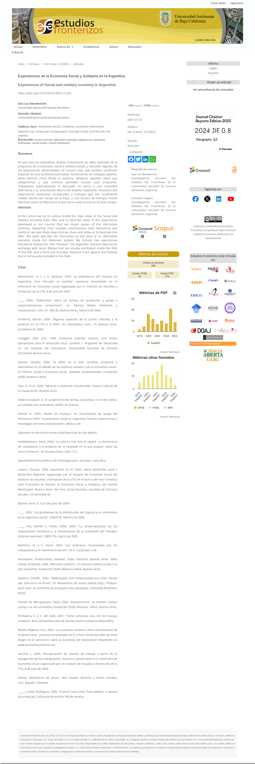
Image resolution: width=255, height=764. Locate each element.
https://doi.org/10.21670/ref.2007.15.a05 (45, 93)
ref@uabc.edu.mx (99, 740)
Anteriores (40, 47)
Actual (18, 47)
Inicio (21, 64)
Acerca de (64, 47)
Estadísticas (91, 47)
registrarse (236, 3)
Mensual (174, 352)
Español (213, 73)
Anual (163, 352)
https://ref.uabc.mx (83, 740)
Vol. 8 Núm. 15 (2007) (56, 64)
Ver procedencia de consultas (213, 89)
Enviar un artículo (219, 82)
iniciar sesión (218, 3)
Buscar (18, 52)
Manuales (134, 47)
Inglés (213, 68)
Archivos (34, 64)
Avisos (114, 47)
